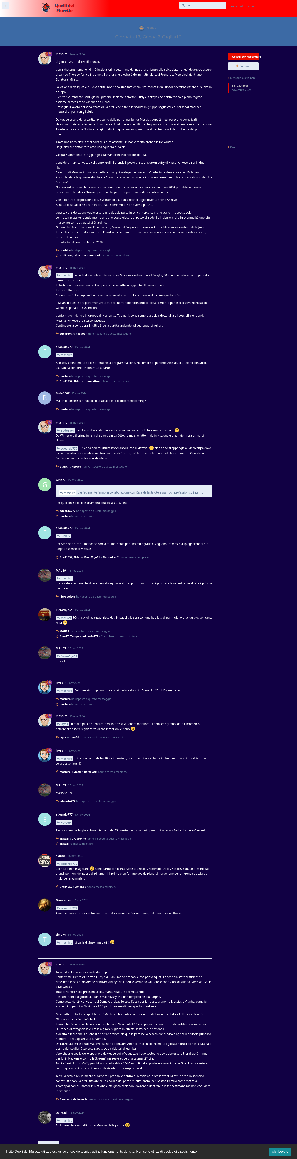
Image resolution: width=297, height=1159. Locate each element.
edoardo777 (69, 448)
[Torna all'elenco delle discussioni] (5, 5)
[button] (199, 1152)
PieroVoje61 (69, 656)
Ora (231, 147)
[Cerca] (202, 5)
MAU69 (66, 618)
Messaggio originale (242, 78)
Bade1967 (67, 430)
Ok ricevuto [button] (280, 1151)
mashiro (66, 275)
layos (64, 724)
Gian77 (65, 536)
